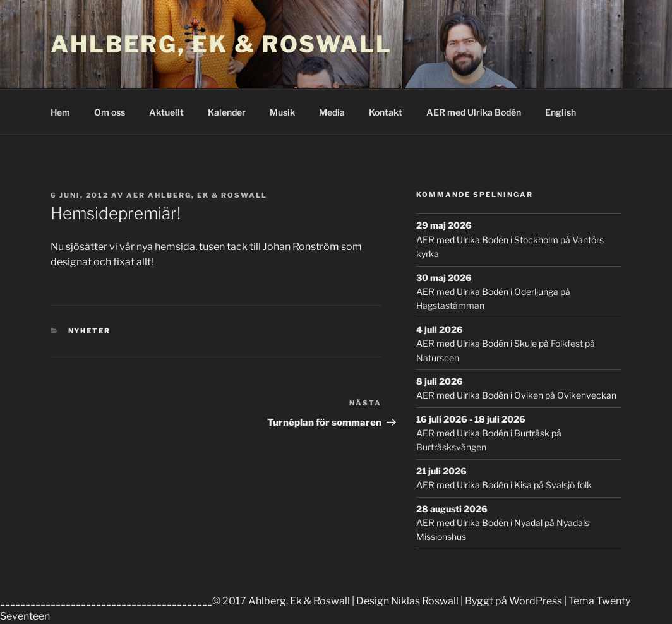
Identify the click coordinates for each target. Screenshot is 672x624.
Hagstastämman (450, 305)
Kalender (227, 112)
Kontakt (385, 112)
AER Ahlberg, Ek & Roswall (196, 195)
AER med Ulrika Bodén (473, 112)
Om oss (109, 112)
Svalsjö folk (569, 484)
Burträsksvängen (451, 446)
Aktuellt (166, 112)
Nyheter (89, 331)
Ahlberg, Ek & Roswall (221, 44)
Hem (60, 112)
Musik (282, 112)
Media (332, 112)
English (560, 112)
